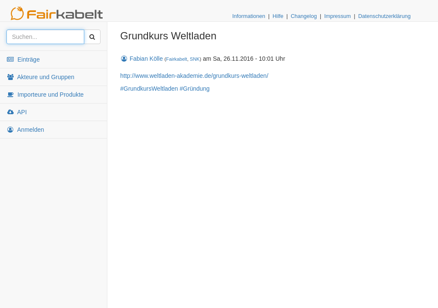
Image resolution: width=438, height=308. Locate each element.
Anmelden (25, 129)
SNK (195, 59)
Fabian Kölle (141, 58)
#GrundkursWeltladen (149, 88)
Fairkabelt (176, 59)
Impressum (337, 16)
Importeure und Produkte (45, 94)
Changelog (304, 16)
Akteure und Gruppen (40, 77)
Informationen (248, 16)
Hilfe (277, 16)
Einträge (23, 59)
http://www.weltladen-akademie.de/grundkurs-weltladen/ (194, 75)
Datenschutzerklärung (384, 16)
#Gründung (195, 88)
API (16, 112)
